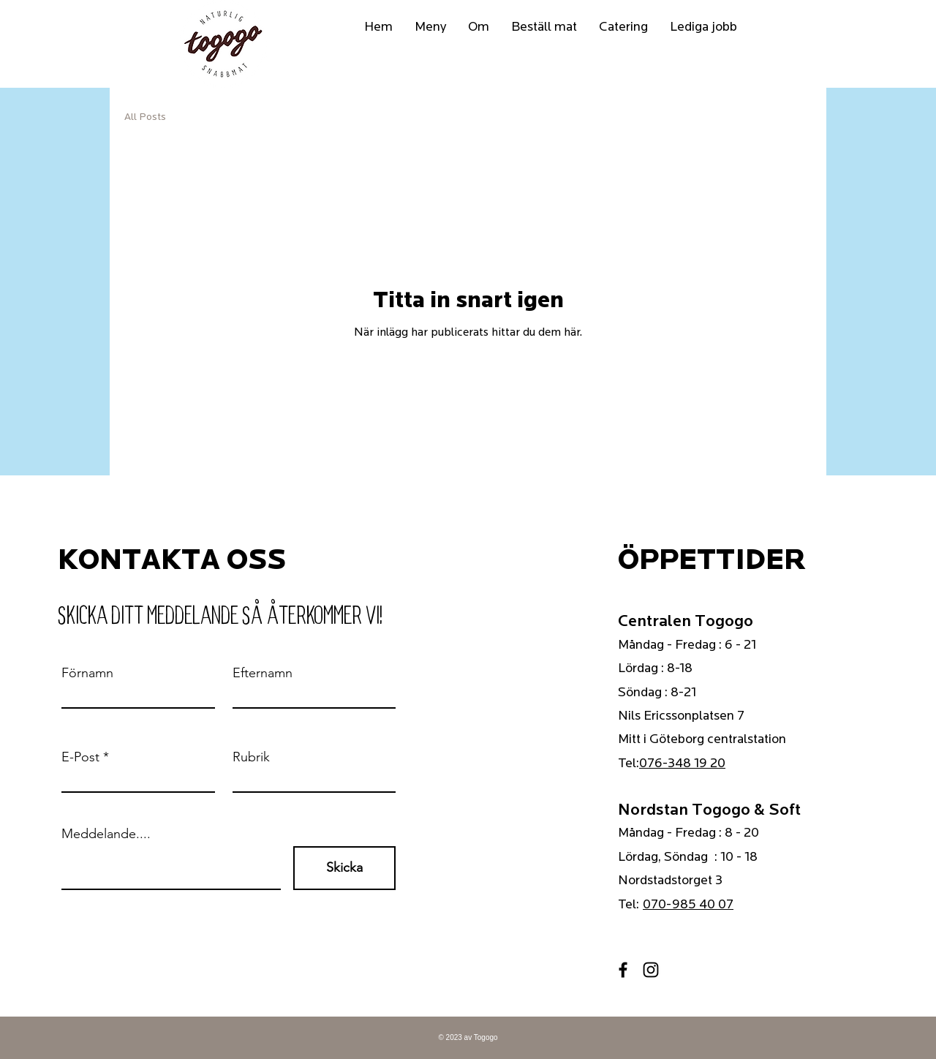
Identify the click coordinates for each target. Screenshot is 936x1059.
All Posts (145, 116)
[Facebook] (623, 970)
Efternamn (262, 672)
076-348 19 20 (682, 763)
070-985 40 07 (688, 904)
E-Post (80, 757)
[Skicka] (344, 868)
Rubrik (251, 757)
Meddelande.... (106, 833)
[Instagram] (651, 970)
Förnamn (87, 672)
